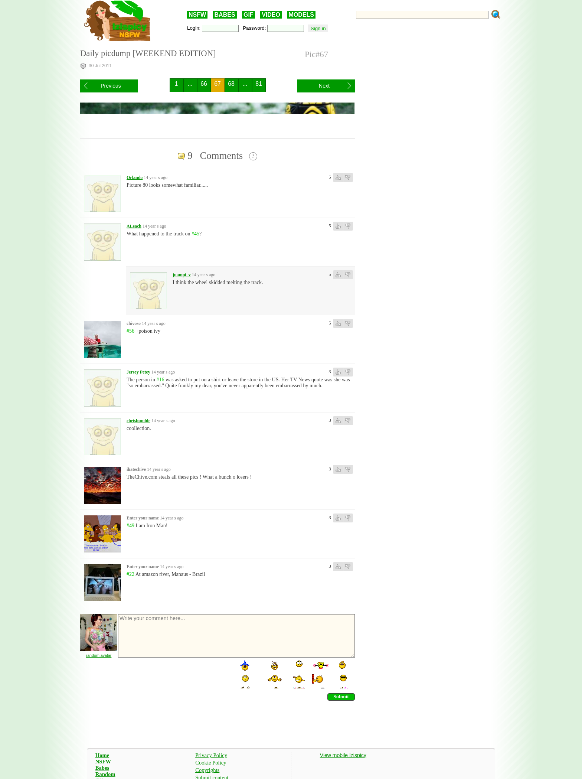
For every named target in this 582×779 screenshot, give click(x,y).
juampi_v (182, 274)
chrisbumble (138, 420)
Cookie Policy (210, 763)
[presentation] (173, 673)
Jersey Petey (138, 372)
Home (102, 755)
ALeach (134, 226)
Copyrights (207, 770)
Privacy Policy (211, 755)
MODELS (301, 15)
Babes (102, 768)
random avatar (99, 655)
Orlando (135, 177)
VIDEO (271, 15)
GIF (248, 15)
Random (105, 774)
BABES (225, 15)
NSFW (197, 15)
